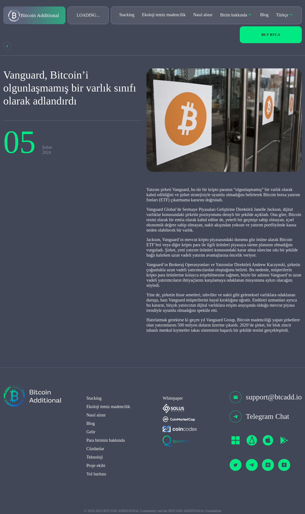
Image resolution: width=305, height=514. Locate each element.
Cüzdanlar (95, 449)
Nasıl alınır (203, 14)
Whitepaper (173, 399)
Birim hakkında (233, 15)
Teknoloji (94, 458)
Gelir (90, 432)
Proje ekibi (95, 466)
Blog (264, 14)
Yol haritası (96, 475)
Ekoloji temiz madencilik (164, 14)
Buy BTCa (270, 35)
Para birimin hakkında (105, 441)
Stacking (126, 14)
